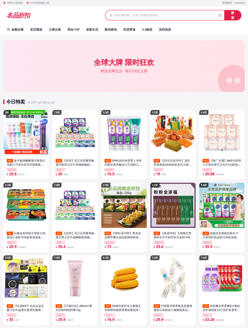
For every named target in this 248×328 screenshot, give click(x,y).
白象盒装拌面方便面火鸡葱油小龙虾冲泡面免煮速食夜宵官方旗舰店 (26, 236)
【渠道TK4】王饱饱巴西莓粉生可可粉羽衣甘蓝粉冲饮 (173, 236)
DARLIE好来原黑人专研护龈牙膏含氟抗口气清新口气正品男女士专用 (123, 163)
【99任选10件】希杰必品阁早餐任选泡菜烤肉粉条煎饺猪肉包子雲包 (123, 236)
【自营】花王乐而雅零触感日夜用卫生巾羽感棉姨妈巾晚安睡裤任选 (75, 163)
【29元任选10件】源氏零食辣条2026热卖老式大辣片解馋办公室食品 (172, 163)
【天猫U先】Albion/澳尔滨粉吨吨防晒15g (74, 309)
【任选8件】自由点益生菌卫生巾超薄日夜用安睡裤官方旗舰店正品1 (25, 309)
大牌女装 (55, 29)
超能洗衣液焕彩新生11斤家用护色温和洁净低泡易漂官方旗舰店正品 (221, 236)
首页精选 (36, 29)
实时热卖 (165, 29)
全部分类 (15, 29)
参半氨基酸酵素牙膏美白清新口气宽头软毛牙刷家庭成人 (26, 163)
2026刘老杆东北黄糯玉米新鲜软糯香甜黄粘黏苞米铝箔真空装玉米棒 (123, 309)
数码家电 (111, 29)
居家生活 (92, 29)
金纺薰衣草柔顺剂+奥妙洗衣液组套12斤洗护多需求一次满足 (221, 309)
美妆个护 (73, 29)
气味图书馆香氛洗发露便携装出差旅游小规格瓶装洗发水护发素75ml (173, 309)
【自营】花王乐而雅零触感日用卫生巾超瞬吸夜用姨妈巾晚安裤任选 (75, 236)
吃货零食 (129, 29)
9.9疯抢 (147, 29)
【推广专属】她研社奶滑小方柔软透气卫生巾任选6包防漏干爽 (222, 163)
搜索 (232, 15)
